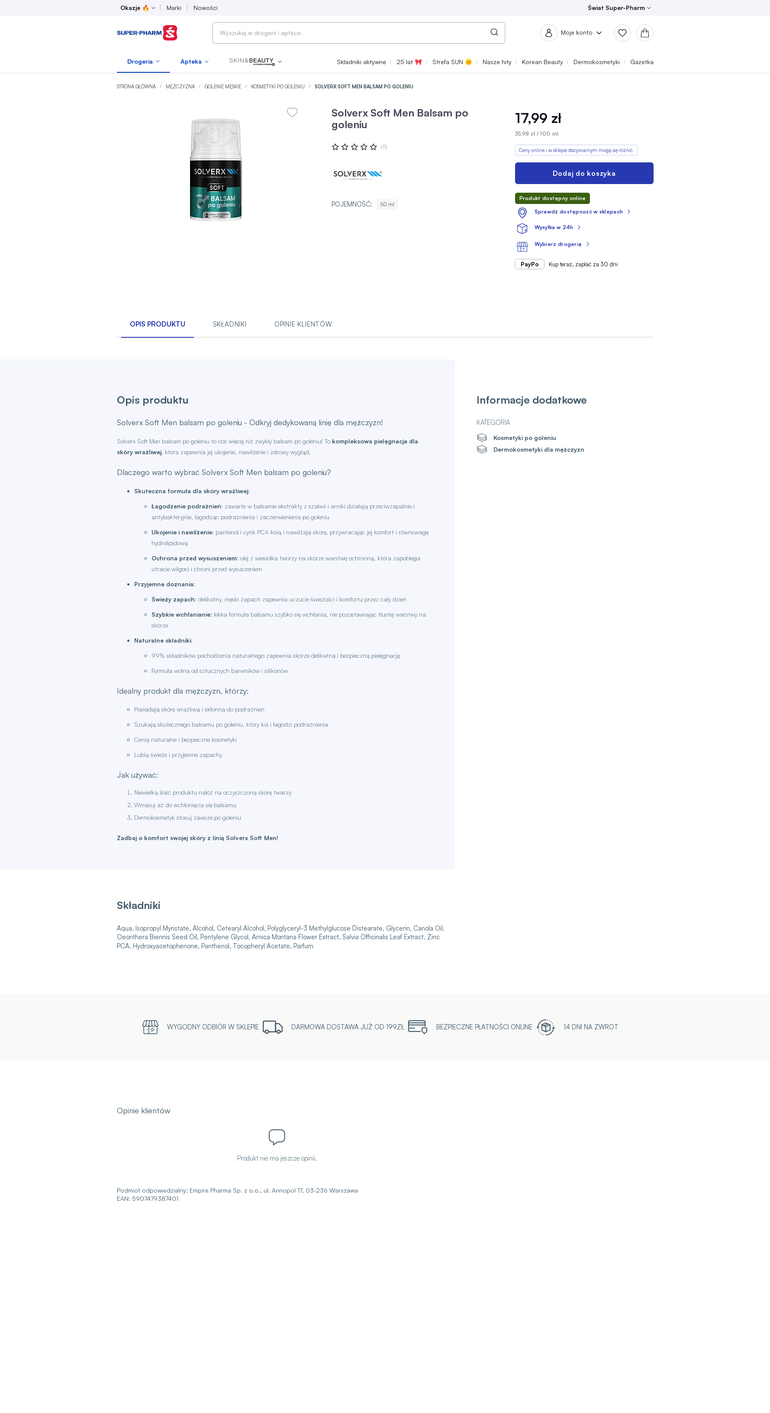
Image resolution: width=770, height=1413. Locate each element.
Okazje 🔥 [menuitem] (134, 7)
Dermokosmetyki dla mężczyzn (538, 449)
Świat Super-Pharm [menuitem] (616, 7)
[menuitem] (143, 61)
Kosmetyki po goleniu (278, 87)
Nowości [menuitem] (205, 7)
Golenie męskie (223, 87)
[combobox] (359, 33)
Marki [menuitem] (174, 7)
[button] (255, 61)
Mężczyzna (181, 87)
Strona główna (137, 87)
